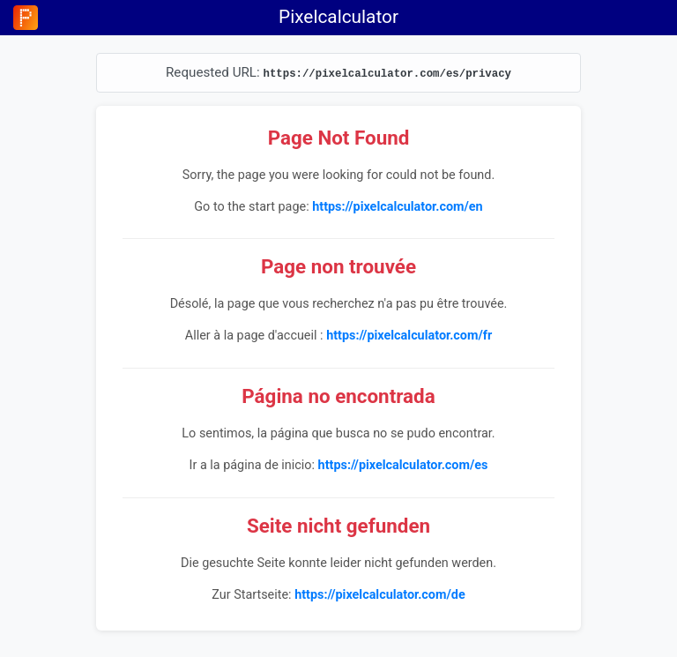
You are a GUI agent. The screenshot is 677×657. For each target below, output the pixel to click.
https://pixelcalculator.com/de (379, 594)
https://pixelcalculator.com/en (397, 206)
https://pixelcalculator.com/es (403, 465)
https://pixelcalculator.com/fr (409, 335)
